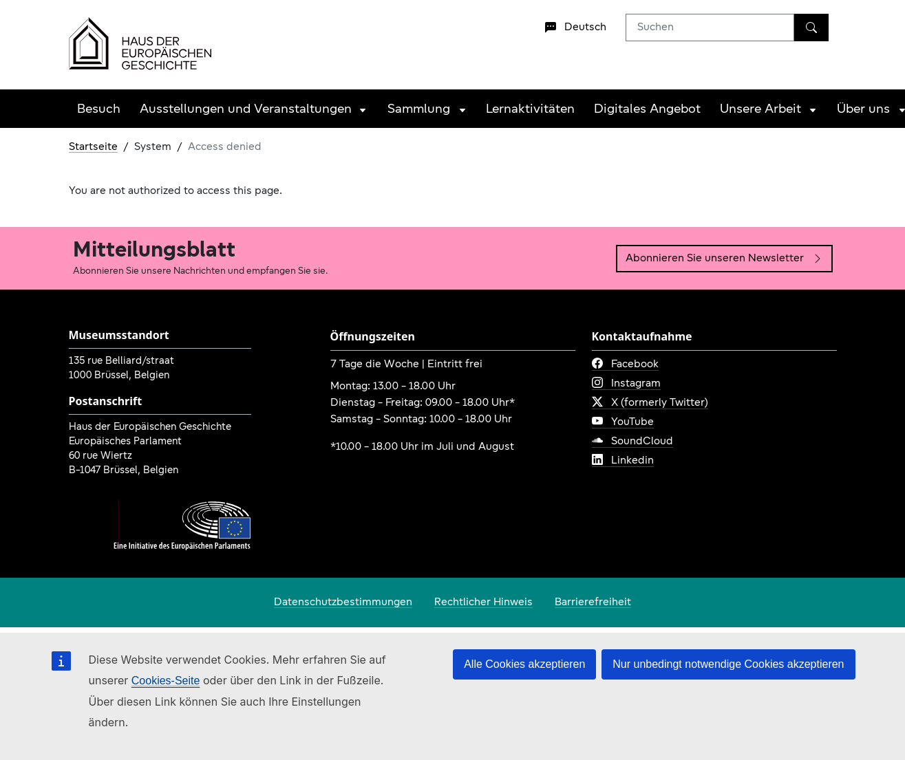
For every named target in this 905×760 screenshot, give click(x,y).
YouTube (623, 422)
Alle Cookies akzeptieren (524, 664)
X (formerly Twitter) (650, 403)
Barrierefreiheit (593, 602)
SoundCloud (632, 441)
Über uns (863, 109)
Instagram (626, 383)
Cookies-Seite (165, 680)
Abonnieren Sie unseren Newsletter (724, 258)
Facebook (625, 364)
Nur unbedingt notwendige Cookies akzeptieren (728, 664)
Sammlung (418, 109)
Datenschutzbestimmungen (343, 602)
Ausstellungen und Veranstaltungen (246, 109)
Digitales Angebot (647, 109)
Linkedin (623, 460)
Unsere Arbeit (760, 109)
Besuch (98, 109)
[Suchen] (811, 27)
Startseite (93, 147)
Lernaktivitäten (530, 109)
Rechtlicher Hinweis (483, 602)
